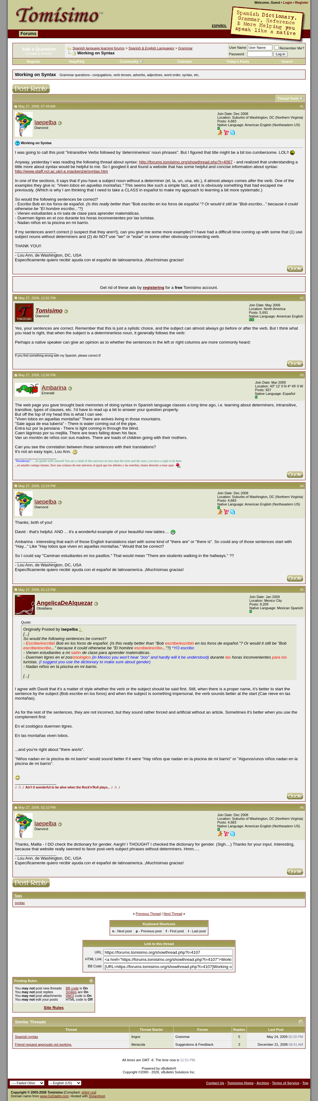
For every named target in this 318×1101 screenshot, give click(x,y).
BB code (72, 988)
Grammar (185, 48)
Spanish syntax (26, 1037)
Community (131, 61)
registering (153, 287)
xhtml (85, 1092)
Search (287, 61)
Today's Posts (237, 61)
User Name (238, 47)
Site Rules (54, 1007)
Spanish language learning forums (99, 48)
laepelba (45, 122)
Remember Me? (289, 48)
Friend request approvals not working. (43, 1044)
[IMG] (70, 996)
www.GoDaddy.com (54, 1096)
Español (219, 26)
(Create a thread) (39, 53)
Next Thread (173, 914)
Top (305, 1083)
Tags (18, 896)
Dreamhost (97, 1096)
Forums (28, 33)
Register (301, 2)
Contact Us (215, 1083)
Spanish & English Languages (151, 48)
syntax (20, 903)
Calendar (184, 61)
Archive (263, 1083)
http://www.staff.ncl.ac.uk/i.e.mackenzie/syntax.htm (61, 171)
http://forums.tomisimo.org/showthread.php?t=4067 (186, 162)
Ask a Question (39, 49)
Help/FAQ (77, 61)
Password (236, 54)
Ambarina (54, 387)
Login (287, 2)
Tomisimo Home (240, 1083)
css (92, 1092)
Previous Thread (148, 914)
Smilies (71, 992)
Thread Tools (288, 98)
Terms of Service (285, 1083)
